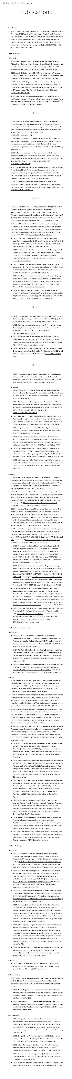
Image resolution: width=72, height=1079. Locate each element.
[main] (36, 12)
